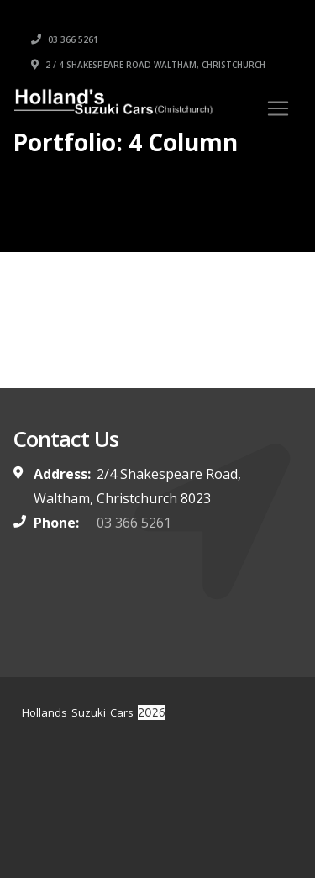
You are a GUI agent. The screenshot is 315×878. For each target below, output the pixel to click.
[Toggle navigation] (278, 108)
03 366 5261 (64, 39)
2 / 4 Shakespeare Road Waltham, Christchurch (148, 65)
